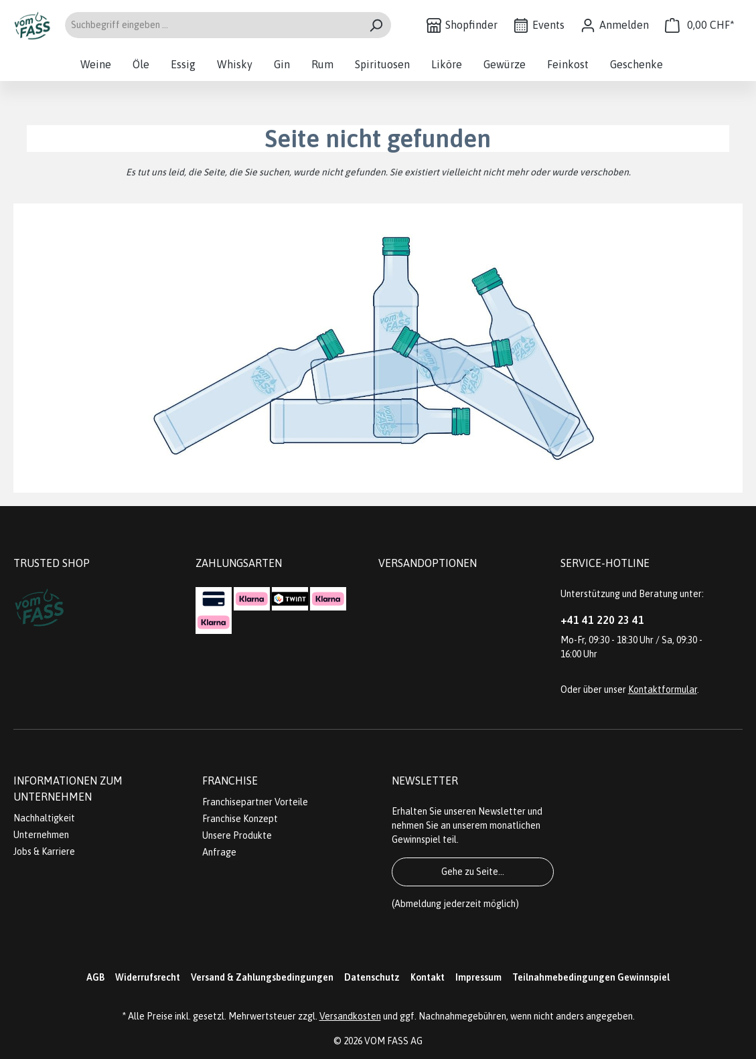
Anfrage (219, 852)
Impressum (478, 977)
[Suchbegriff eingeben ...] (212, 25)
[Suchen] (376, 25)
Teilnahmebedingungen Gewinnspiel (591, 977)
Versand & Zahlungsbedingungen (262, 977)
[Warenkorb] (700, 25)
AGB (95, 977)
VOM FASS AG (393, 1041)
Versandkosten (350, 1016)
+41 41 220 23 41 (602, 620)
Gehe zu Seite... (472, 871)
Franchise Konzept (240, 818)
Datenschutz (372, 977)
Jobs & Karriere (44, 851)
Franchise (230, 781)
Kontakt (427, 977)
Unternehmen (41, 834)
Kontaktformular (662, 689)
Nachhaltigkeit (44, 818)
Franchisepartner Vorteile (255, 802)
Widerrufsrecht (147, 977)
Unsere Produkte (237, 835)
